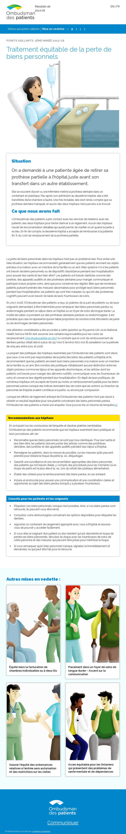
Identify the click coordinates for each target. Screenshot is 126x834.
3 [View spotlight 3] (76, 29)
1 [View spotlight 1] (68, 29)
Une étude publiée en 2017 (41, 338)
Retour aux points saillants (24, 29)
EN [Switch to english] (112, 6)
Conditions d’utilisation (41, 831)
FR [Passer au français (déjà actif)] (118, 6)
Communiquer (63, 823)
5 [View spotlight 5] (84, 29)
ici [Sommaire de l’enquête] (116, 405)
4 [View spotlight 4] (80, 29)
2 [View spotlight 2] (72, 29)
